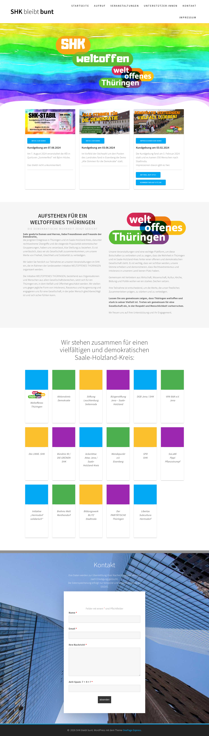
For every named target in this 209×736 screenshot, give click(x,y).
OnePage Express (132, 730)
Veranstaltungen (124, 5)
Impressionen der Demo (151, 141)
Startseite (80, 5)
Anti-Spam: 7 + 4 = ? (81, 681)
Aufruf (99, 5)
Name (73, 612)
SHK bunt (32, 11)
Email (73, 628)
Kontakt (189, 5)
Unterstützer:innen (160, 5)
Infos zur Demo (39, 141)
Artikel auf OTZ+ (148, 175)
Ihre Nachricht (78, 644)
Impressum (187, 17)
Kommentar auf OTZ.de (150, 182)
